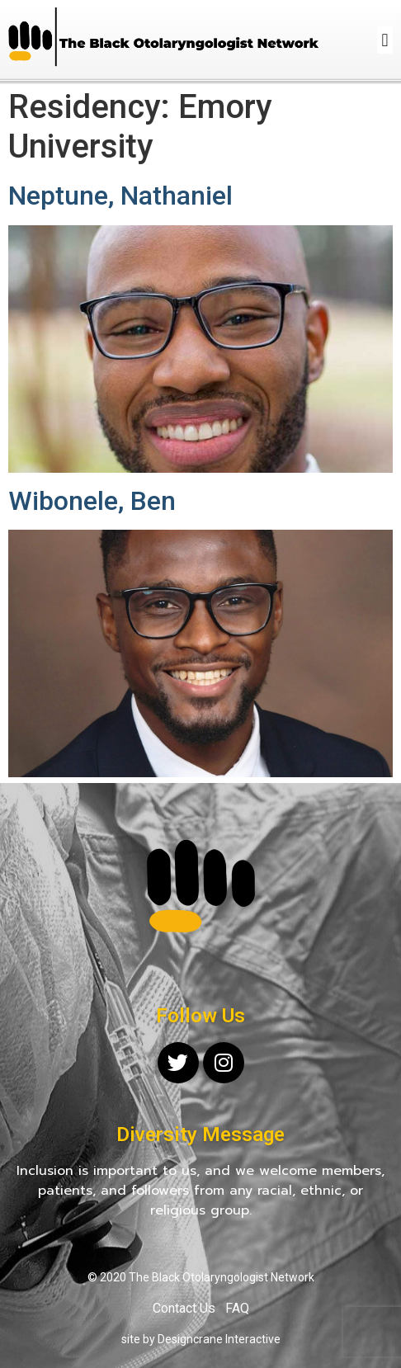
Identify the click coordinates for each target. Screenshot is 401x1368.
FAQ (237, 1308)
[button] (385, 40)
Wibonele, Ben (92, 501)
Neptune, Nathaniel (120, 195)
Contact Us (184, 1308)
